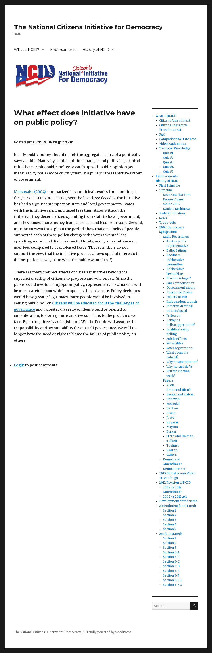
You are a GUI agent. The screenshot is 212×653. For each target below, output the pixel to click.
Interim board (176, 311)
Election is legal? (178, 278)
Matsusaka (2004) (30, 191)
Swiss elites (174, 343)
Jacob (170, 418)
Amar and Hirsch (178, 390)
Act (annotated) (170, 534)
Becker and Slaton (179, 394)
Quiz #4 (168, 167)
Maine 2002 (171, 204)
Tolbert (171, 441)
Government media (180, 288)
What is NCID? (26, 50)
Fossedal (173, 404)
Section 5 (169, 529)
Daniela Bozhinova (176, 209)
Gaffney (172, 408)
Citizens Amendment (174, 120)
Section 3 (169, 520)
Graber (171, 413)
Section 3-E (171, 571)
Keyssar (172, 422)
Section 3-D (171, 566)
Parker (171, 431)
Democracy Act (174, 469)
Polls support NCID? (180, 325)
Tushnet (172, 445)
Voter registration (179, 348)
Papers (168, 380)
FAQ (162, 134)
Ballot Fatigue (176, 250)
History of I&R (176, 297)
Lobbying (173, 320)
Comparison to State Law (177, 139)
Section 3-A (171, 552)
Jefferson (173, 315)
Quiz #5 (168, 172)
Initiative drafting (179, 306)
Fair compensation (180, 283)
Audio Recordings (176, 237)
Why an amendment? (182, 362)
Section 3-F (171, 575)
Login (19, 365)
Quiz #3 (168, 162)
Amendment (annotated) (177, 506)
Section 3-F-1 (172, 580)
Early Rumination (172, 213)
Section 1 (169, 510)
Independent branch (181, 302)
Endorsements (63, 50)
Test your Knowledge (175, 148)
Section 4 (169, 524)
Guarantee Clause (179, 292)
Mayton (172, 427)
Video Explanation (172, 144)
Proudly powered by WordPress (108, 632)
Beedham (173, 255)
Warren (171, 450)
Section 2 (169, 515)
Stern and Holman (179, 436)
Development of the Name (178, 501)
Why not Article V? (179, 367)
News (163, 218)
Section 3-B (171, 557)
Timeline (166, 190)
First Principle (169, 185)
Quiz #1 (168, 153)
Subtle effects (176, 339)
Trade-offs (167, 223)
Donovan (173, 399)
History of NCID (95, 50)
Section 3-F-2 (172, 585)
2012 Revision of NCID (175, 483)
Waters (171, 455)
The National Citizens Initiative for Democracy (88, 27)
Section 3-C (171, 561)
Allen (170, 385)
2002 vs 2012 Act (175, 496)
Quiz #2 (168, 158)
